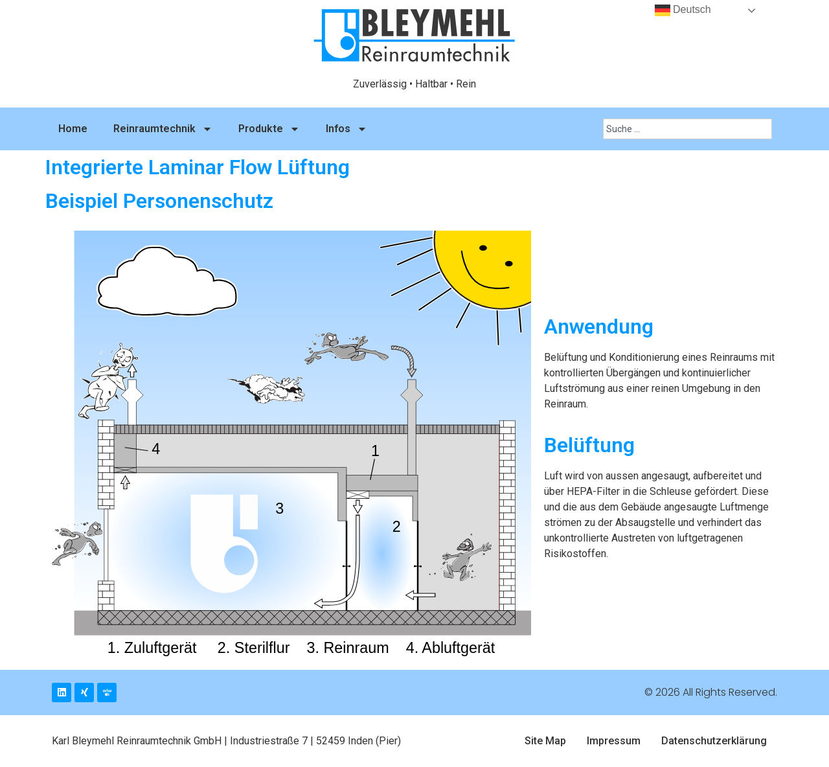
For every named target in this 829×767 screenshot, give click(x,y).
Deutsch (683, 10)
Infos (346, 129)
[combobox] (687, 129)
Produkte (269, 129)
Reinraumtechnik (162, 129)
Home (72, 128)
